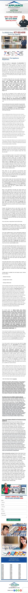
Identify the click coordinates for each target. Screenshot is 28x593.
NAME (2, 500)
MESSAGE (3, 513)
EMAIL (2, 509)
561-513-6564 (11, 18)
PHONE (2, 504)
